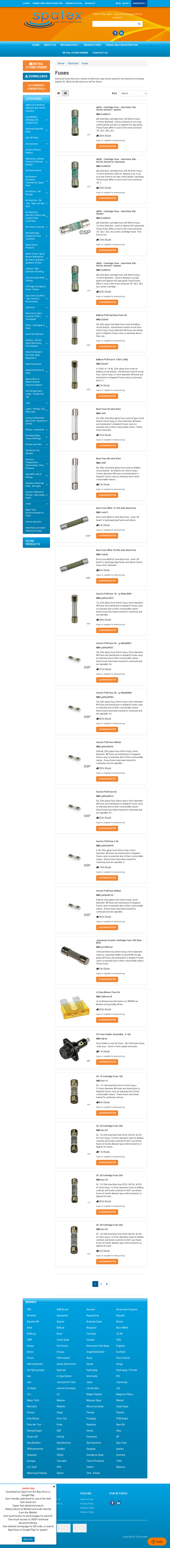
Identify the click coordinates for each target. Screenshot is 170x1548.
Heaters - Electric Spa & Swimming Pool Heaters (34, 343)
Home (35, 45)
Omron (31, 1412)
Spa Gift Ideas (32, 137)
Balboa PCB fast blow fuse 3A (111, 315)
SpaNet (61, 1448)
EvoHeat (120, 1351)
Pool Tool (62, 1418)
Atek (29, 1327)
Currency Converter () (36, 87)
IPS (118, 1376)
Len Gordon (92, 1388)
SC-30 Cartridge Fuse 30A (109, 1225)
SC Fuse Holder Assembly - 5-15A (113, 1034)
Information (69, 45)
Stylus (60, 1454)
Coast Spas (63, 1339)
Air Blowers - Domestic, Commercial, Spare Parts (35, 181)
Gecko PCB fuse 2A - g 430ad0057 (113, 643)
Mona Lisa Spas (95, 1406)
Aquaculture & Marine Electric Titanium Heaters (34, 382)
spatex (120, 1448)
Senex (89, 1430)
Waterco (120, 1467)
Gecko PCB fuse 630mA (108, 890)
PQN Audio (122, 1418)
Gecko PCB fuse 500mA (108, 742)
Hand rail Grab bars (35, 334)
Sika (118, 1430)
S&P (59, 1430)
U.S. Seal (31, 1467)
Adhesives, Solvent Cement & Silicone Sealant (35, 162)
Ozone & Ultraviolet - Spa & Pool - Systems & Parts (35, 421)
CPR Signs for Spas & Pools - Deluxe (35, 288)
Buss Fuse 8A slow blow (108, 458)
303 (29, 1309)
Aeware (90, 1309)
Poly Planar (33, 1418)
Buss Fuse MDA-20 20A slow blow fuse (116, 550)
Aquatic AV (33, 1321)
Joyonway (121, 1382)
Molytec (61, 1406)
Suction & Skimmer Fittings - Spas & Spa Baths (35, 495)
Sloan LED (32, 1436)
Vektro (90, 1467)
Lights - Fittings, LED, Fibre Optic (35, 410)
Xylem (60, 1473)
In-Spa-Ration (64, 1376)
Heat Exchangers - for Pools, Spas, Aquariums (34, 355)
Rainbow (91, 1424)
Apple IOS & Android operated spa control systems (35, 108)
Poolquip (91, 1418)
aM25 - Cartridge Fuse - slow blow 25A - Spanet (116, 212)
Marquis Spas (93, 1400)
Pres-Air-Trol (34, 1424)
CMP (29, 1339)
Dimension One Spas (97, 1345)
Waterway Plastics (37, 1473)
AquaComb (92, 1315)
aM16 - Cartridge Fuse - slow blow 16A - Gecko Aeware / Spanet (116, 108)
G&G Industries (35, 1364)
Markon (61, 1400)
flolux (89, 1358)
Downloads (36, 76)
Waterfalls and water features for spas (35, 529)
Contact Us (100, 52)
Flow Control (123, 1358)
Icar (29, 1376)
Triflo (119, 1461)
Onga (60, 1412)
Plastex (120, 1412)
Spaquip (90, 1448)
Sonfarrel (91, 1436)
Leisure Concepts (66, 1388)
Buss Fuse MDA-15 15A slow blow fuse (116, 508)
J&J (29, 1382)
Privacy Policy (87, 1503)
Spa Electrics (64, 1442)
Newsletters (92, 45)
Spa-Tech (121, 1442)
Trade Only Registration (47, 3)
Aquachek (62, 1315)
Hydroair (61, 1370)
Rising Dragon (34, 1430)
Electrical (30, 307)
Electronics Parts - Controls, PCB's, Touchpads (34, 316)
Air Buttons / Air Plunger (33, 193)
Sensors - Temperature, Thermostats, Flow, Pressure (35, 463)
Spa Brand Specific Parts (34, 130)
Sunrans (120, 1454)
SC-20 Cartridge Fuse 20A (109, 1126)
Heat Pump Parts (34, 364)
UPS (59, 1467)
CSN (118, 1339)
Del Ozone (62, 1345)
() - (123, 3)
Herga (119, 1364)
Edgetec (120, 1345)
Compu (90, 1339)
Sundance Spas (95, 1454)
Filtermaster (63, 1358)
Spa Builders (34, 1442)
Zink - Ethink (93, 1473)
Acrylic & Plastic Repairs (33, 151)
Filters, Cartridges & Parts (35, 326)
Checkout (139, 3)
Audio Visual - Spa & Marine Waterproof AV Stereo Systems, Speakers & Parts (35, 258)
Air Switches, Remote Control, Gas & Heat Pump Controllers (35, 216)
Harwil (89, 1364)
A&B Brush (62, 1309)
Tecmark (61, 1461)
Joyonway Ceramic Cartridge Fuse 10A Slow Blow (119, 941)
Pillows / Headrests (35, 429)
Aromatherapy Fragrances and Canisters (33, 236)
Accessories (32, 144)
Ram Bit (120, 1424)
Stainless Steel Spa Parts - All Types (35, 484)
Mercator (32, 1406)
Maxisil (120, 1400)
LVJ (29, 1394)
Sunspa (31, 1461)
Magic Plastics (94, 1394)
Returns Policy (87, 1512)
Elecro (30, 1351)
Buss (59, 1333)
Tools (28, 504)
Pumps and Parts (34, 444)
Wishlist (90, 3)
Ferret (30, 1358)
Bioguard (91, 1327)
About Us (50, 45)
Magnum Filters (124, 1394)
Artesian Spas (94, 1321)
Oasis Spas (122, 1406)
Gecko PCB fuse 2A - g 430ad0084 (113, 692)
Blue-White (122, 1327)
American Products (126, 1309)
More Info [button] (28, 1539)
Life (118, 1388)
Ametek (31, 1315)
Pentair (90, 1412)
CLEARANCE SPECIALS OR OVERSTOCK (32, 120)
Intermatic (92, 1376)
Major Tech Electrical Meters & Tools (35, 513)
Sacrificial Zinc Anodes (33, 452)
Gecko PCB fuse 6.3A (107, 841)
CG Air (119, 1333)
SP (117, 1436)
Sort (114, 93)
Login (26, 3)
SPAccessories (35, 1448)
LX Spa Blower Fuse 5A (108, 992)
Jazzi (89, 1382)
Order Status (73, 3)
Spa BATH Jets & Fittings (33, 475)
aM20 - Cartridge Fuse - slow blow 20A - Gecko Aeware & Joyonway (116, 160)
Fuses (85, 63)
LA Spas (31, 1388)
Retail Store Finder (75, 52)
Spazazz (32, 1454)
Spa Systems (93, 1442)
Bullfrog (31, 1333)
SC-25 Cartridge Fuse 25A (109, 1175)
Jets (28, 403)
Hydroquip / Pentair (126, 1370)
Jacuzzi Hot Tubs (66, 1382)
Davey (30, 1345)
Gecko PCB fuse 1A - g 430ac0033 (113, 593)
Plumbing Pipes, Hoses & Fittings (33, 437)
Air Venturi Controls (35, 227)
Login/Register (107, 146)
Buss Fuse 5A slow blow (108, 409)
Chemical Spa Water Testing (35, 279)
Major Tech (33, 1400)
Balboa (60, 1327)
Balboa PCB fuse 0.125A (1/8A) (112, 359)
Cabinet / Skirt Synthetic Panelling (35, 270)
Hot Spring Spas (35, 1370)
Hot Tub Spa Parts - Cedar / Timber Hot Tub (35, 394)
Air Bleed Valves (33, 170)
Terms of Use (86, 1499)
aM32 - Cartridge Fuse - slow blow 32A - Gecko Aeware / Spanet (116, 264)
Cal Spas (91, 1333)
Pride (59, 1424)
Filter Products (33, 543)
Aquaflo (120, 1315)
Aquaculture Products (31, 246)
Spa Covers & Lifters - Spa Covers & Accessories (35, 298)
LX (58, 1394)
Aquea (60, 1321)
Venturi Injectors (34, 522)
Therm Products (95, 1461)
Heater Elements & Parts (34, 371)
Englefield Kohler (95, 1351)
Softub (60, 1436)
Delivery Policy (87, 1507)
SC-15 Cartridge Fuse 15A (109, 1076)
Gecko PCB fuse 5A (106, 791)
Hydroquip (92, 1370)
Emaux (60, 1351)
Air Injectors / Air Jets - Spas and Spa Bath (35, 203)
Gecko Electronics (66, 1364)
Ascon (119, 1321)
